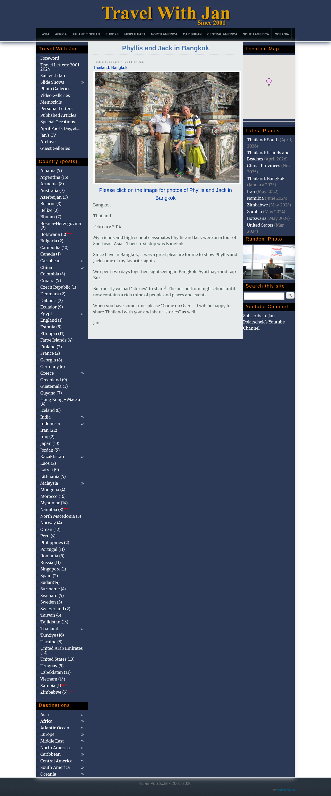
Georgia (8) (51, 359)
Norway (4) (51, 522)
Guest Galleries (55, 148)
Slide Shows (52, 82)
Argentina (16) (54, 177)
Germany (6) (52, 366)
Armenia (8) (52, 183)
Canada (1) (50, 254)
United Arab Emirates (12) (61, 650)
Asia (45, 34)
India (45, 417)
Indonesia (50, 423)
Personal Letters (56, 108)
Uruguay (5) (52, 665)
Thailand (49, 628)
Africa (61, 34)
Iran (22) (48, 430)
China (46, 267)
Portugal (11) (52, 549)
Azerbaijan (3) (54, 197)
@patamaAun (286, 789)
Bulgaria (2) (51, 240)
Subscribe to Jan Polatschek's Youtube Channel (264, 322)
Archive (48, 141)
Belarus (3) (51, 203)
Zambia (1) (53, 685)
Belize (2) (49, 210)
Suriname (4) (53, 588)
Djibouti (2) (51, 300)
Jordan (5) (50, 450)
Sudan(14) (50, 582)
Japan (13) (49, 443)
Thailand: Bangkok (110, 67)
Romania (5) (52, 555)
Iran (251, 191)
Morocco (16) (53, 496)
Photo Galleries (55, 88)
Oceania (282, 34)
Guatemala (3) (54, 386)
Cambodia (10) (54, 247)
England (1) (51, 320)
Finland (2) (51, 346)
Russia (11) (50, 562)
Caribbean (192, 34)
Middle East (134, 34)
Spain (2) (49, 575)
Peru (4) (48, 535)
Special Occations (57, 121)
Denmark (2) (52, 293)
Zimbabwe (257, 204)
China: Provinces (263, 165)
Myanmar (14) (54, 502)
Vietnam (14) (52, 679)
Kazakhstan (52, 456)
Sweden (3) (51, 602)
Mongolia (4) (52, 489)
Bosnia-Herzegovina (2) (60, 225)
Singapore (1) (53, 568)
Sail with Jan (52, 75)
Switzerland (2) (55, 608)
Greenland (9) (53, 379)
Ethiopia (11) (52, 333)
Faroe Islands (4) (56, 340)
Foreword (49, 58)
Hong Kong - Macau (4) (60, 401)
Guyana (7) (51, 393)
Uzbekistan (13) (55, 672)
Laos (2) (48, 463)
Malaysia (49, 483)
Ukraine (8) (51, 641)
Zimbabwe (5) (56, 692)
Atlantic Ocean (86, 34)
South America (256, 34)
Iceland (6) (50, 410)
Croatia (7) (50, 280)
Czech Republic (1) (58, 287)
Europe (112, 34)
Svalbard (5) (52, 595)
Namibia (255, 198)
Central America (222, 34)
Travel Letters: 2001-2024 (60, 67)
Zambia (254, 211)
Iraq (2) (47, 436)
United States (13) (57, 659)
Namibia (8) (54, 509)
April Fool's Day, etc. (60, 128)
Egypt (46, 313)
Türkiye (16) (52, 635)
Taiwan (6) (50, 615)
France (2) (50, 353)
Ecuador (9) (51, 307)
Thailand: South (263, 139)
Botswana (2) (56, 234)
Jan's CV (48, 135)
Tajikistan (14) (54, 621)
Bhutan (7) (50, 216)
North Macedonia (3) (60, 516)
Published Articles (58, 115)
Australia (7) (52, 190)
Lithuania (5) (53, 476)
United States (260, 225)
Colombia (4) (52, 273)
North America (164, 34)
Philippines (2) (54, 542)
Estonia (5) (51, 326)
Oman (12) (50, 529)
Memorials (51, 102)
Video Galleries (55, 95)
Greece (47, 373)
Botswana (257, 218)
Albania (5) (51, 170)
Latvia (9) (49, 469)
